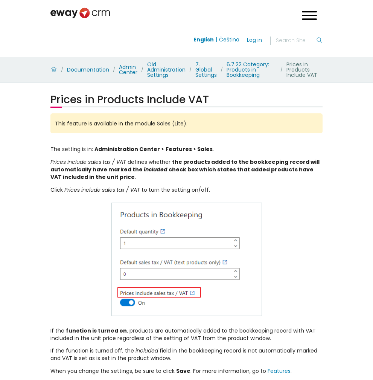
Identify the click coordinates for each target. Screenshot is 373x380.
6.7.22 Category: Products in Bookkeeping (248, 70)
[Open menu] (309, 16)
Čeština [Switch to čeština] (229, 39)
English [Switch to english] (203, 39)
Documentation (88, 69)
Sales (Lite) (171, 123)
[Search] (296, 41)
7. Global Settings (206, 70)
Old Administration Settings (166, 70)
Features (279, 371)
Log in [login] (254, 40)
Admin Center (128, 69)
